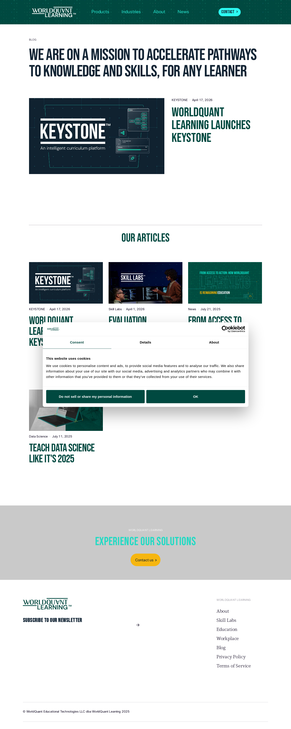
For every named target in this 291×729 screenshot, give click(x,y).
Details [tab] (145, 342)
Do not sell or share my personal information (95, 396)
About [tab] (214, 342)
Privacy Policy (231, 657)
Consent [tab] (77, 342)
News (183, 12)
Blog (221, 648)
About (222, 611)
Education (226, 629)
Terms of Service (233, 666)
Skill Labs (226, 620)
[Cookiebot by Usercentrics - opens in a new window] (225, 329)
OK (195, 396)
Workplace (227, 638)
